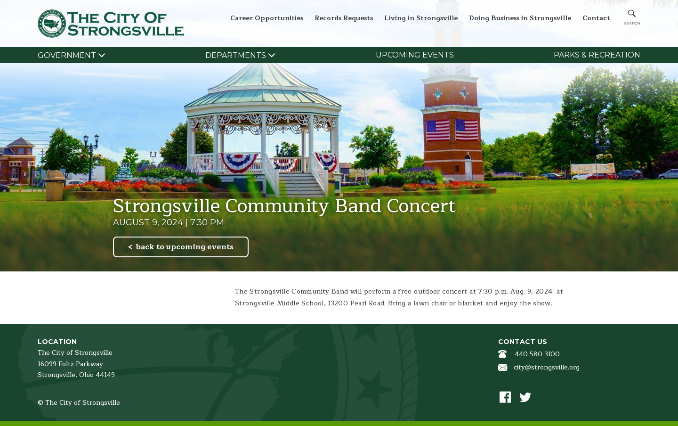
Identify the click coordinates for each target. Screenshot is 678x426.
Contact (596, 18)
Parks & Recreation (597, 54)
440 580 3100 (537, 354)
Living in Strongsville (421, 18)
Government (67, 55)
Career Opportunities (266, 18)
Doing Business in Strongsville (520, 18)
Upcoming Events (415, 54)
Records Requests (344, 18)
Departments (235, 55)
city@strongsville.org (547, 367)
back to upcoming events (185, 247)
